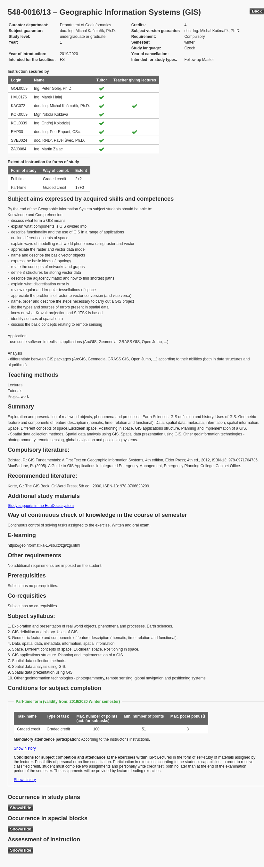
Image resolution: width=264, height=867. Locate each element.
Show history (25, 748)
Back (257, 11)
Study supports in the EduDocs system (41, 505)
